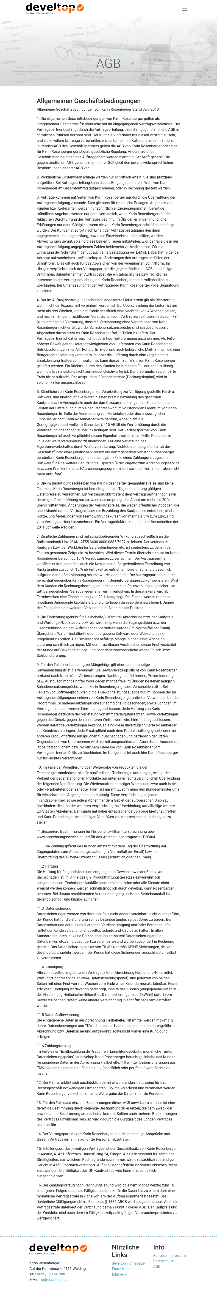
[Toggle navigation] (184, 8)
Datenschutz (163, 1261)
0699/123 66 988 (51, 1274)
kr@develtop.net (54, 1279)
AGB (156, 1266)
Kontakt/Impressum (169, 1255)
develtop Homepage (128, 1263)
